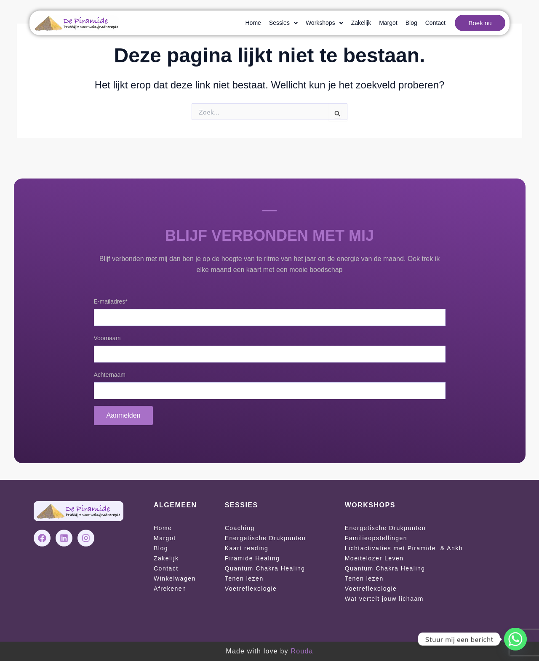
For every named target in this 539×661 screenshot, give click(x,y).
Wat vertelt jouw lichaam (384, 598)
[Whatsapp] (515, 639)
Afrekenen (170, 588)
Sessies (283, 22)
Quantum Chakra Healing (265, 568)
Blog (411, 22)
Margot (388, 22)
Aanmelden (124, 415)
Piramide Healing (252, 558)
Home (253, 22)
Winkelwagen (175, 578)
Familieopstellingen (376, 538)
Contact (435, 22)
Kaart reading (247, 548)
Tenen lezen (244, 578)
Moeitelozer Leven (374, 558)
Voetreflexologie (251, 588)
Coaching (240, 528)
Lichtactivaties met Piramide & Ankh (404, 548)
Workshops (324, 22)
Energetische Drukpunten (265, 538)
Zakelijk (361, 22)
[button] (283, 23)
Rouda (302, 651)
